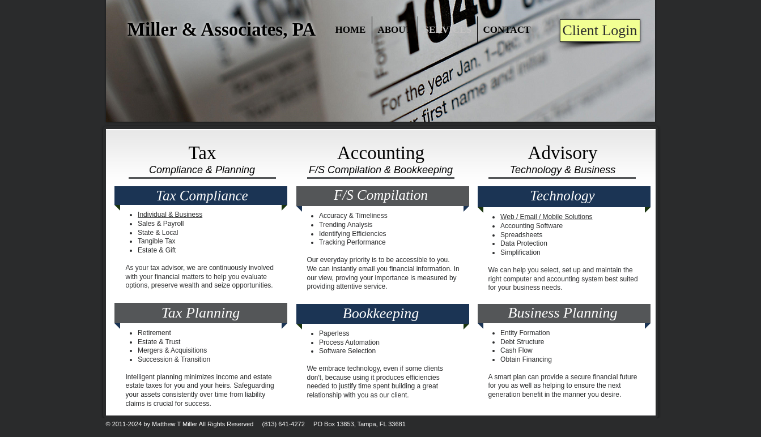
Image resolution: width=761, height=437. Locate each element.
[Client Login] (600, 30)
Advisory (563, 153)
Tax (202, 153)
